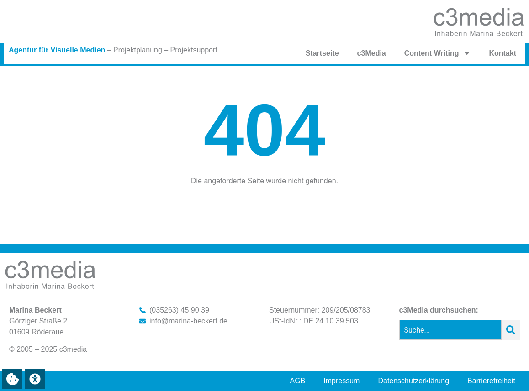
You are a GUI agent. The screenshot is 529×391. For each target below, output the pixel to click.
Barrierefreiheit (491, 381)
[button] (12, 379)
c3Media (371, 53)
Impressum (341, 381)
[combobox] (450, 330)
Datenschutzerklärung (413, 381)
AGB (298, 381)
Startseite (322, 53)
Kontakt (502, 53)
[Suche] (511, 330)
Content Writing (437, 53)
